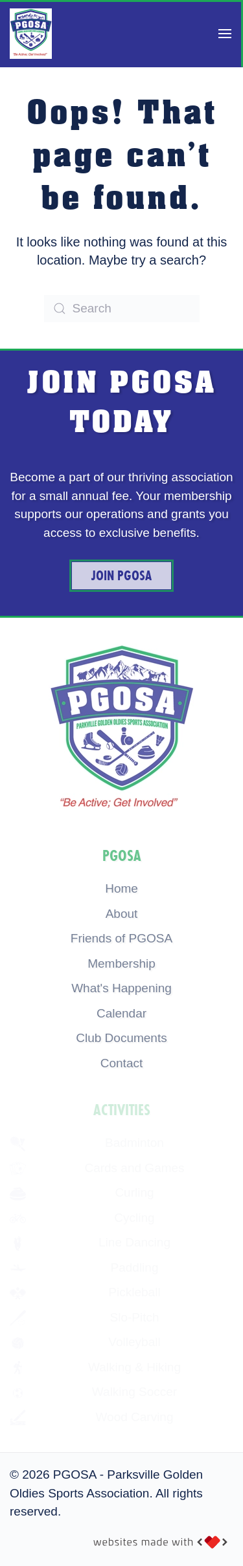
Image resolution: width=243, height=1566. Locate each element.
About (122, 913)
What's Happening (121, 988)
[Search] (122, 308)
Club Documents (121, 1038)
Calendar (121, 1013)
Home (121, 888)
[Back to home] (31, 33)
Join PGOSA (121, 575)
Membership (121, 963)
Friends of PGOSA (121, 938)
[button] (224, 33)
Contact (121, 1063)
